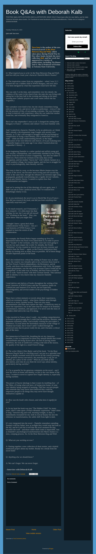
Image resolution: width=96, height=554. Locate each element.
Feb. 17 (70, 192)
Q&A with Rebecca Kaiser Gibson (77, 254)
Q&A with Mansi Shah (74, 310)
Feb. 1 (70, 312)
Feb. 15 (70, 209)
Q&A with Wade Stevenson (75, 232)
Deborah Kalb (71, 348)
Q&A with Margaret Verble (75, 268)
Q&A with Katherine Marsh (75, 240)
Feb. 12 (70, 230)
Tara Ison (36, 47)
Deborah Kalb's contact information (76, 63)
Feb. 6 (70, 280)
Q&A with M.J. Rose (73, 270)
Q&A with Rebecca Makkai (75, 161)
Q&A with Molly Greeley (74, 118)
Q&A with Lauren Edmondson (76, 156)
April (70, 111)
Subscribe (77, 46)
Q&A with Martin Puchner (75, 266)
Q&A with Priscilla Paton (74, 197)
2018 (68, 328)
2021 (68, 321)
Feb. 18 (70, 185)
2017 (68, 330)
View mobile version (33, 533)
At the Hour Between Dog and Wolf (43, 50)
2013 (68, 340)
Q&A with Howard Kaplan (75, 130)
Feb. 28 (70, 123)
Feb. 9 (70, 251)
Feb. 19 (70, 178)
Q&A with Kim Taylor (73, 287)
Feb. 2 (70, 305)
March (70, 114)
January (71, 315)
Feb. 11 (70, 235)
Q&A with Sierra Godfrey (75, 228)
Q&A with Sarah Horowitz (75, 237)
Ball (42, 58)
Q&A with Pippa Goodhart (75, 175)
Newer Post (10, 530)
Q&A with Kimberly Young (75, 206)
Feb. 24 (70, 142)
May (70, 109)
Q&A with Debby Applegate (75, 278)
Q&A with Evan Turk (73, 282)
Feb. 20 (70, 173)
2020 (68, 323)
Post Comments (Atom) (19, 538)
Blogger (51, 548)
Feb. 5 (70, 285)
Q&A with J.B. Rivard (74, 249)
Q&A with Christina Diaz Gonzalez (77, 135)
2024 (68, 88)
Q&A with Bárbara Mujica (75, 275)
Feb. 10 (70, 242)
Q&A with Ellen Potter (74, 171)
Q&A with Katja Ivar (73, 300)
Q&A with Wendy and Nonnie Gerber (78, 247)
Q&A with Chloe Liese (74, 182)
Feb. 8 (70, 263)
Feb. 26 (70, 133)
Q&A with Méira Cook (74, 190)
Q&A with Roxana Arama (75, 259)
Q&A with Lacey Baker (74, 144)
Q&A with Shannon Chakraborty (77, 121)
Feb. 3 (70, 298)
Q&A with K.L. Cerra (73, 256)
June (70, 107)
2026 (68, 83)
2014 (68, 337)
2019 (68, 325)
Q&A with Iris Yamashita (74, 221)
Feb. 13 (70, 225)
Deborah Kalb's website (73, 65)
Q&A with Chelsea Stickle (75, 296)
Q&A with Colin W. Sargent (75, 213)
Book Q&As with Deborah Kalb (44, 12)
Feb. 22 (70, 159)
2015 (68, 335)
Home (34, 530)
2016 (68, 333)
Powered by (77, 52)
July (70, 104)
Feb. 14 (70, 218)
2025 (68, 86)
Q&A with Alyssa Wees (74, 154)
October (71, 97)
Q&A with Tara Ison (73, 166)
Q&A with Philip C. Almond (75, 303)
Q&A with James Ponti (74, 261)
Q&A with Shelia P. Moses (75, 223)
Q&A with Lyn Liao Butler (75, 308)
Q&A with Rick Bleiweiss (74, 147)
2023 (68, 90)
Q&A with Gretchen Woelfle (75, 201)
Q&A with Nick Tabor (73, 163)
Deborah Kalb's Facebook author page (77, 67)
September (72, 100)
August (71, 102)
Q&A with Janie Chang (74, 152)
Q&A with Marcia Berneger (75, 216)
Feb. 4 (70, 290)
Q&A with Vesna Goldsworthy (76, 187)
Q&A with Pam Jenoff (74, 125)
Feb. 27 (70, 128)
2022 (68, 318)
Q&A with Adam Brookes (75, 211)
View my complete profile (72, 351)
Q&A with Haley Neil (73, 204)
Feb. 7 (70, 273)
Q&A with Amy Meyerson (75, 244)
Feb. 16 (70, 199)
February (71, 116)
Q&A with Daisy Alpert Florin (76, 180)
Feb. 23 (70, 149)
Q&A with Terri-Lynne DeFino (76, 194)
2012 (68, 342)
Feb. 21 (70, 168)
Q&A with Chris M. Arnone (75, 140)
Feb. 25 (70, 137)
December (72, 92)
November (72, 95)
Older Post (57, 530)
